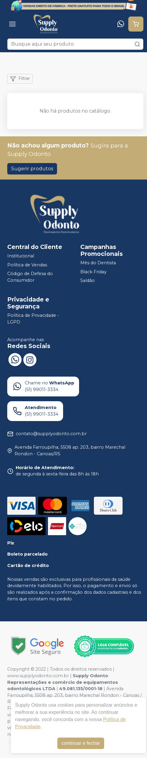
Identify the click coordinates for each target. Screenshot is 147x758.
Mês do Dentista (98, 262)
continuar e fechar (80, 743)
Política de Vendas (27, 265)
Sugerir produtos (32, 168)
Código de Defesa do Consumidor (30, 277)
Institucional (20, 256)
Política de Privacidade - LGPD (33, 319)
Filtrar (20, 79)
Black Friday (93, 271)
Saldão (87, 280)
